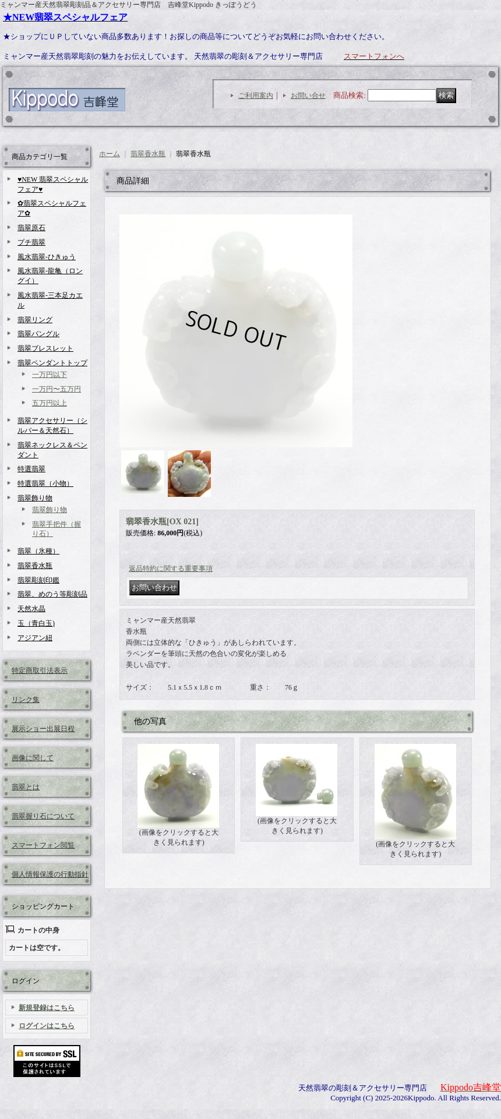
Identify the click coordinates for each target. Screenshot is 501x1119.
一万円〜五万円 (56, 389)
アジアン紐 (34, 638)
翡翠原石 (31, 228)
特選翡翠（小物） (45, 483)
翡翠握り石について (43, 816)
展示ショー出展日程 (43, 729)
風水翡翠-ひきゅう (46, 257)
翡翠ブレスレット (45, 348)
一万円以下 (49, 374)
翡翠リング (34, 320)
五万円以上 (49, 403)
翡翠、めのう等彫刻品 (52, 594)
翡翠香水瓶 (34, 566)
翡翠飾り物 (34, 498)
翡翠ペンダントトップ (52, 363)
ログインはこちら (47, 1026)
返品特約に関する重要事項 (171, 568)
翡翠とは (26, 787)
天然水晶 (31, 609)
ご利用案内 (255, 95)
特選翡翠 (31, 469)
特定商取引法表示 (40, 670)
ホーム (109, 154)
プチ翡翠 (31, 242)
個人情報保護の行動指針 (50, 874)
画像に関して (33, 758)
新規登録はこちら (47, 1008)
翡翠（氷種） (38, 551)
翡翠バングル (38, 334)
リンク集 (26, 700)
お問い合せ (308, 95)
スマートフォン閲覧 (43, 845)
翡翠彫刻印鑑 (38, 580)
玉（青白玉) (36, 623)
